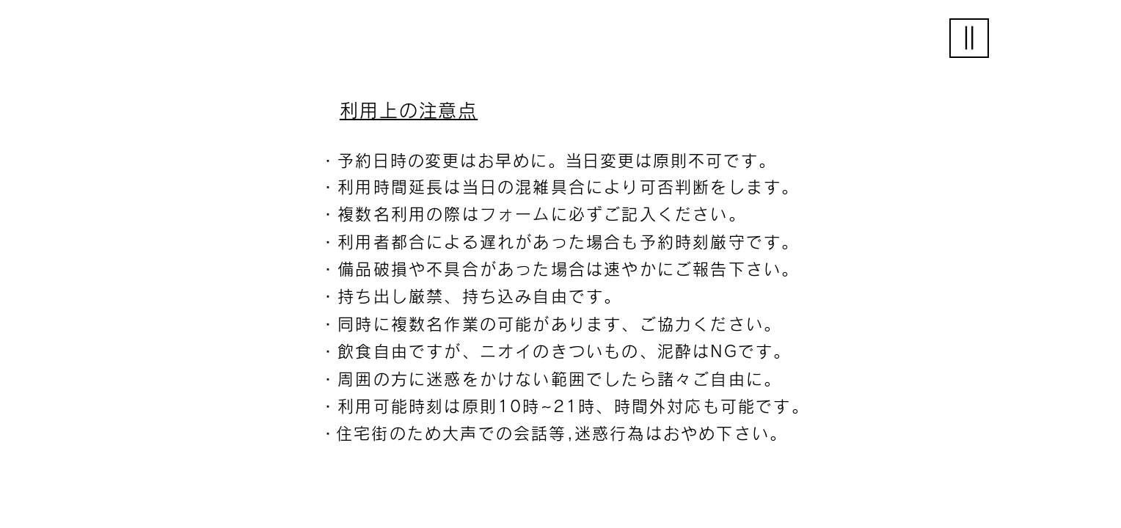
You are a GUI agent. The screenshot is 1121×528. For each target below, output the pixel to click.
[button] (969, 38)
